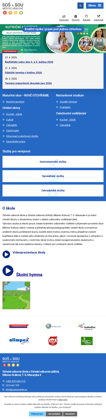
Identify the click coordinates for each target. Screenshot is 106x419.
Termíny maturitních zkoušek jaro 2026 (28, 83)
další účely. (63, 400)
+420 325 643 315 (15, 381)
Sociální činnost (68, 101)
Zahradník (11, 125)
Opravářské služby (53, 176)
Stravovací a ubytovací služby (22, 136)
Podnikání (65, 107)
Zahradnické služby (53, 190)
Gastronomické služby (53, 161)
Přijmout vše (37, 414)
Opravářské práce (15, 141)
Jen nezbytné (54, 414)
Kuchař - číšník (14, 114)
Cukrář (9, 119)
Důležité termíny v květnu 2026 (23, 72)
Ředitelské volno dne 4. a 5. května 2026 (29, 62)
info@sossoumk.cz (16, 389)
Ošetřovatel (12, 130)
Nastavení (70, 414)
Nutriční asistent (15, 101)
